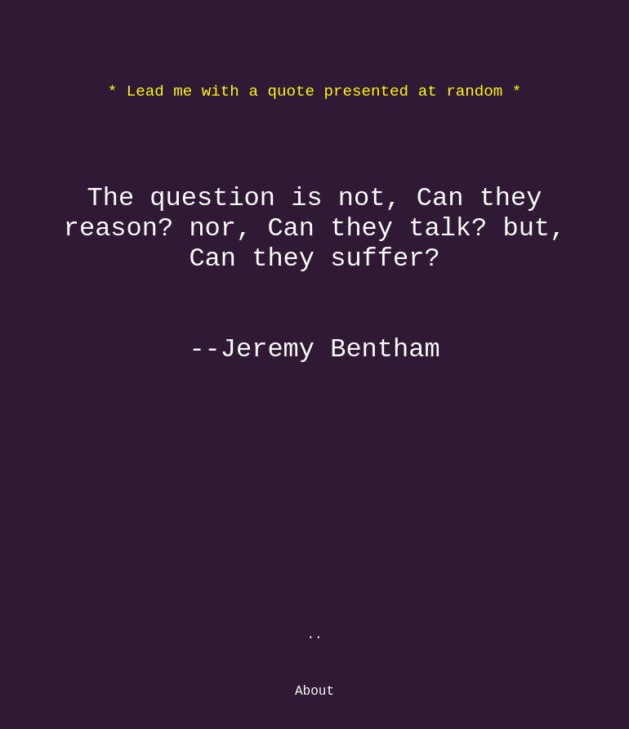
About (314, 691)
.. (314, 635)
